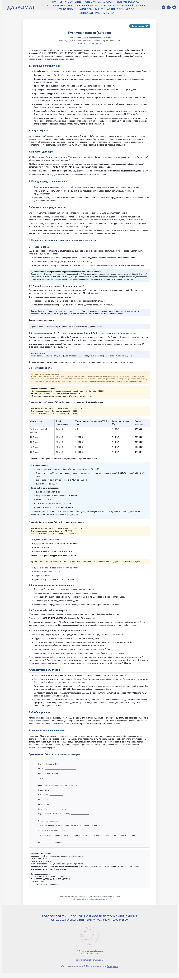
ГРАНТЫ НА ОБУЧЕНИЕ (67, 1)
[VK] (163, 7)
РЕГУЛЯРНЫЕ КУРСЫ (60, 5)
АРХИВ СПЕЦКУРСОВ (120, 9)
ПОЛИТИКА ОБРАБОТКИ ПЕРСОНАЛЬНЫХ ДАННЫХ (104, 916)
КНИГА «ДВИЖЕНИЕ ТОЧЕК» (97, 12)
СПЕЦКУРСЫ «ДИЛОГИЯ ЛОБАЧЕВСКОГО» (112, 1)
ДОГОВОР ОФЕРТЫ (54, 916)
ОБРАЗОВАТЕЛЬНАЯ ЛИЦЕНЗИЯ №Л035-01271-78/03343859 (89, 919)
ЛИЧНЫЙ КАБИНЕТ (134, 5)
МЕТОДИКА (66, 9)
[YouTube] (174, 7)
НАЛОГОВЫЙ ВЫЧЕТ (90, 9)
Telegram (112, 966)
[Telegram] (169, 7)
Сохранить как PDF (140, 26)
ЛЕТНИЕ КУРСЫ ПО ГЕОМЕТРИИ (97, 5)
